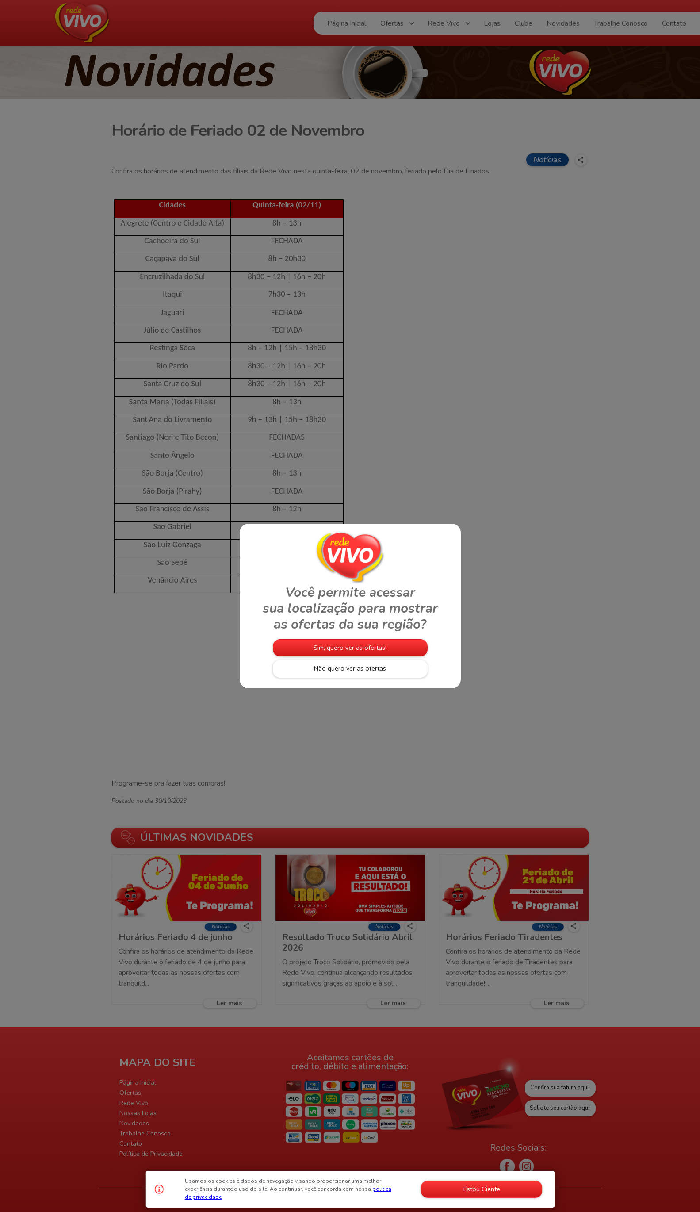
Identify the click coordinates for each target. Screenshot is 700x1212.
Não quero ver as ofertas (350, 668)
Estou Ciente (481, 1189)
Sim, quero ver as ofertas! (350, 647)
